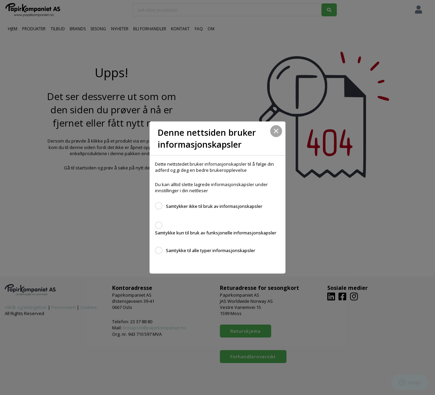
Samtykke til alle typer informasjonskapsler (210, 250)
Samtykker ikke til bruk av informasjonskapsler (214, 206)
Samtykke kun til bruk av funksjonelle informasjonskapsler (215, 233)
